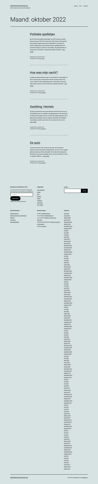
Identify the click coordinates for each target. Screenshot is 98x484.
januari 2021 (67, 343)
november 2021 (68, 322)
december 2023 (68, 271)
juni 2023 (66, 283)
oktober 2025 (67, 224)
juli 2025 (66, 230)
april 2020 (66, 360)
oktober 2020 (67, 349)
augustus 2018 (67, 403)
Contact (85, 6)
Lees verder (33, 122)
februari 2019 (67, 390)
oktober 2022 (67, 300)
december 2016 (68, 445)
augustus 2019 (67, 377)
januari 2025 (67, 243)
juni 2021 (66, 332)
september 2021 (68, 326)
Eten (38, 194)
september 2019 (68, 375)
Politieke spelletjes (42, 34)
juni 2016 (66, 458)
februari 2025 (67, 241)
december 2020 (68, 345)
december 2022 (68, 296)
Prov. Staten (41, 58)
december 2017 (68, 420)
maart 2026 (67, 215)
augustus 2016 (67, 454)
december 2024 (68, 245)
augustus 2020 (67, 354)
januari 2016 (67, 469)
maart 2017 (67, 439)
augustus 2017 (67, 428)
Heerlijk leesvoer (14, 213)
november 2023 (68, 273)
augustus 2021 (67, 328)
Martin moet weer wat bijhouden (18, 215)
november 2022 (68, 298)
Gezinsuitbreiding (14, 222)
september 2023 (68, 277)
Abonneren (15, 198)
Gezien (39, 198)
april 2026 (66, 213)
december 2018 (68, 394)
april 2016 (66, 462)
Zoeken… (66, 187)
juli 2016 (66, 456)
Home (76, 6)
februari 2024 (67, 266)
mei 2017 (66, 435)
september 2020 (68, 352)
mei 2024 (66, 260)
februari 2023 (67, 292)
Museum (12, 217)
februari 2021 (67, 341)
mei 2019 (66, 383)
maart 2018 (67, 413)
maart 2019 (67, 388)
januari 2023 (67, 294)
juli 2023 (66, 281)
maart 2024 (67, 264)
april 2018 (66, 411)
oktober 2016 (67, 449)
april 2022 (66, 311)
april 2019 (66, 386)
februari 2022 (67, 315)
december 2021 (68, 320)
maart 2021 (67, 339)
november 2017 (68, 422)
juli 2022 (66, 307)
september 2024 (68, 252)
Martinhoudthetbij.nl (19, 6)
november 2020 (68, 347)
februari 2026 (67, 217)
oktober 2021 (67, 324)
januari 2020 (67, 366)
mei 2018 (66, 409)
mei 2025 (66, 235)
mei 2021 (66, 335)
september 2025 (68, 226)
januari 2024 (67, 269)
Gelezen (39, 196)
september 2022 (68, 303)
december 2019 (68, 369)
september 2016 (68, 452)
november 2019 (68, 371)
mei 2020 (66, 358)
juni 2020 (66, 356)
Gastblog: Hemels (42, 106)
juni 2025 (66, 232)
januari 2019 (67, 392)
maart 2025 (67, 239)
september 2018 (68, 400)
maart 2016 (67, 464)
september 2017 (68, 426)
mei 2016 (66, 460)
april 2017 (66, 437)
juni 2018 (66, 407)
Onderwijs (39, 200)
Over (80, 6)
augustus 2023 (67, 279)
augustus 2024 (67, 254)
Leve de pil (13, 220)
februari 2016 (67, 466)
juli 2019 (66, 379)
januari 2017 (67, 443)
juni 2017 (66, 432)
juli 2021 (66, 330)
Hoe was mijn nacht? (44, 72)
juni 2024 (66, 258)
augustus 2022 (67, 305)
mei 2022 (66, 309)
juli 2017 (66, 430)
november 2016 (68, 447)
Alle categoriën (42, 92)
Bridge (38, 192)
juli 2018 (66, 405)
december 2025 (68, 222)
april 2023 (66, 288)
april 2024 (66, 262)
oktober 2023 (67, 275)
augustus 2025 (67, 228)
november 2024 (68, 247)
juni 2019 (66, 381)
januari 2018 (67, 417)
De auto (35, 143)
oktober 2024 (67, 249)
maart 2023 (67, 290)
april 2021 (66, 337)
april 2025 (66, 237)
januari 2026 (67, 220)
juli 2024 (66, 256)
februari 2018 (67, 415)
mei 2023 (66, 286)
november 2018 (68, 396)
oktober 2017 (67, 424)
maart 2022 (67, 313)
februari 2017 (67, 441)
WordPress (84, 477)
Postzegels (40, 202)
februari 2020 (67, 364)
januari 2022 (67, 317)
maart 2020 (67, 362)
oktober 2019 (67, 373)
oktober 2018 (67, 398)
